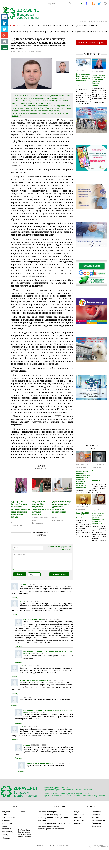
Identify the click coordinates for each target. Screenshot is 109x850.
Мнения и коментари (58, 26)
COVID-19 (16, 26)
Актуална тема (27, 26)
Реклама (78, 823)
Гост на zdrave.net (41, 26)
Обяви (22, 812)
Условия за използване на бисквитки (98, 820)
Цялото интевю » (17, 526)
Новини (10, 26)
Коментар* (42, 561)
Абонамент (79, 814)
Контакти (95, 26)
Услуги (88, 26)
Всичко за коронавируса (90, 42)
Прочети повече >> (84, 103)
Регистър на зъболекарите (50, 814)
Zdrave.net (40, 845)
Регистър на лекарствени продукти (54, 823)
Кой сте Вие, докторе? (76, 26)
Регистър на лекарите (47, 812)
